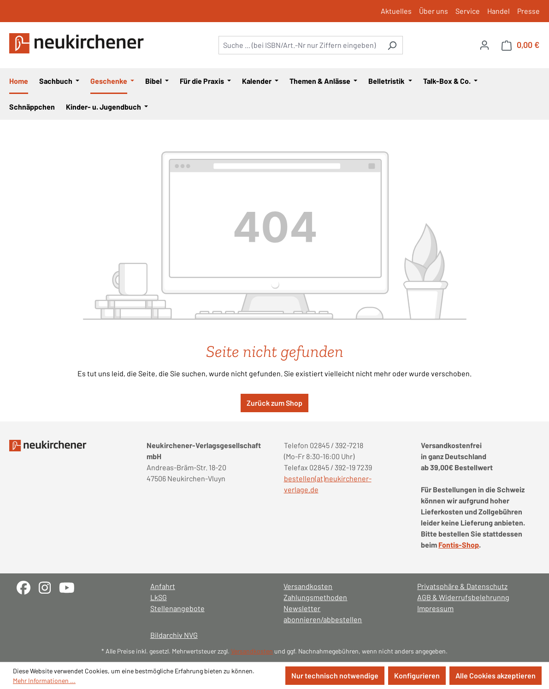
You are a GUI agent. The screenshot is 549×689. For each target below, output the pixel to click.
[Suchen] (392, 45)
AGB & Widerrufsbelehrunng (463, 597)
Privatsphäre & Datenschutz (462, 586)
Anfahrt (162, 586)
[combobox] (300, 45)
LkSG (158, 597)
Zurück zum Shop (274, 402)
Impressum (435, 608)
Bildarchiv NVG (174, 635)
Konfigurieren (417, 675)
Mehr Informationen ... (44, 680)
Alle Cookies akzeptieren (495, 675)
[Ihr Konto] (484, 44)
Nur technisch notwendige (334, 675)
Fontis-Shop (458, 544)
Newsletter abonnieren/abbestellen (322, 614)
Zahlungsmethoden (315, 597)
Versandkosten (307, 586)
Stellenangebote (177, 608)
